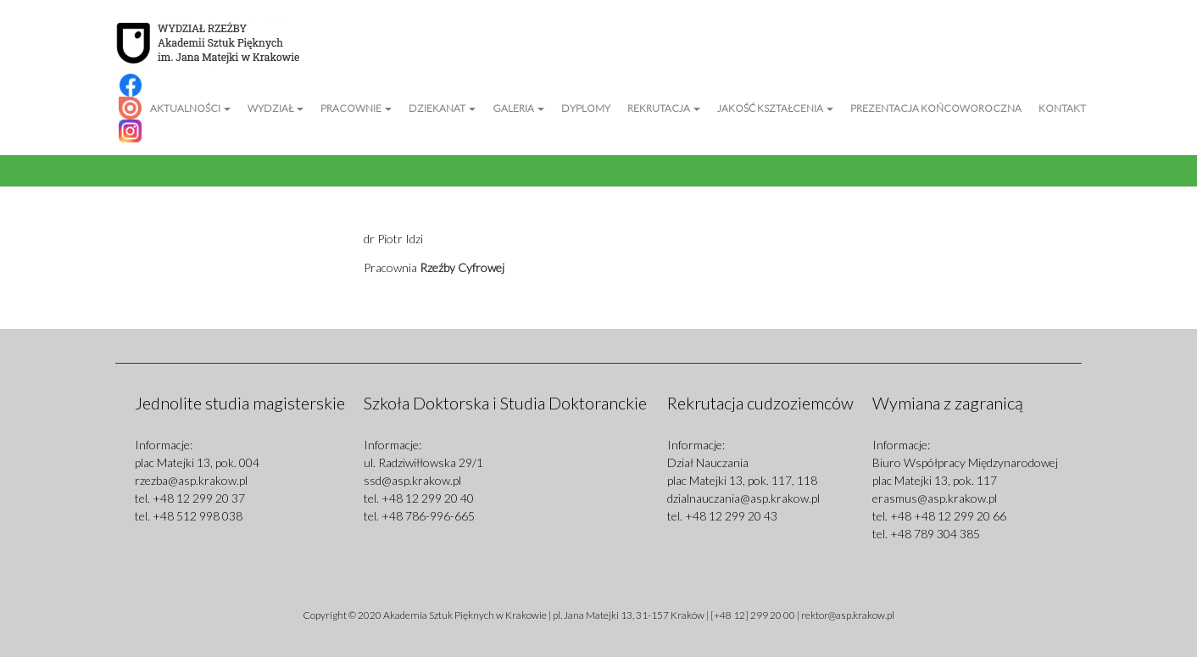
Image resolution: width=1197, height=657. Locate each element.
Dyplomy (585, 108)
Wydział (275, 108)
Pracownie (356, 108)
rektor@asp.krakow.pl (847, 615)
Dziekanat (442, 108)
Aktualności (190, 108)
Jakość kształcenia (775, 108)
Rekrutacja (663, 108)
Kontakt (1062, 108)
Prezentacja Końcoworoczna (936, 108)
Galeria (518, 108)
